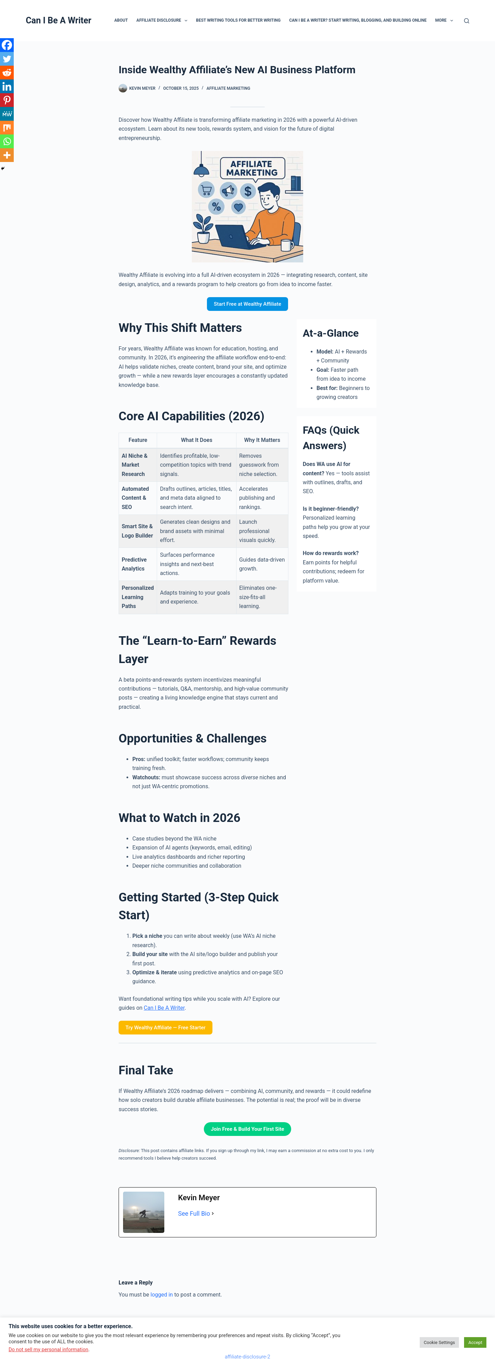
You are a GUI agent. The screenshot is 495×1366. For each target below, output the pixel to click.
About (121, 20)
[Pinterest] (7, 100)
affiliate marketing (228, 88)
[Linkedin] (7, 86)
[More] (7, 155)
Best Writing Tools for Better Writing (238, 20)
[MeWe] (7, 114)
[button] (186, 21)
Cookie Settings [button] (439, 1342)
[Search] (466, 20)
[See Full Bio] (213, 1213)
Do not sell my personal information (48, 1349)
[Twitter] (7, 59)
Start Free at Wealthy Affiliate (247, 304)
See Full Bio (194, 1213)
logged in (162, 1294)
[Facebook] (7, 45)
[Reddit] (7, 72)
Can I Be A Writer (58, 20)
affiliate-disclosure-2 (247, 1357)
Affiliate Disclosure (163, 21)
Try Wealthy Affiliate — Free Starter (165, 1027)
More (445, 21)
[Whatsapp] (7, 141)
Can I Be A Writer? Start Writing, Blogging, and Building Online (358, 20)
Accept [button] (475, 1342)
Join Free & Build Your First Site (247, 1129)
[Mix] (7, 127)
